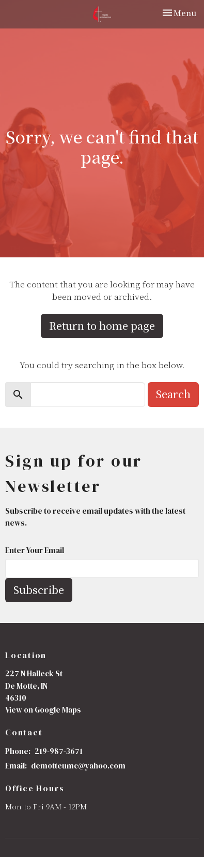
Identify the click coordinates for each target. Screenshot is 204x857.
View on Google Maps (43, 709)
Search (173, 393)
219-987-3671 (59, 751)
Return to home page (102, 325)
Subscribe (38, 589)
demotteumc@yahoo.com (78, 765)
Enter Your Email (34, 550)
